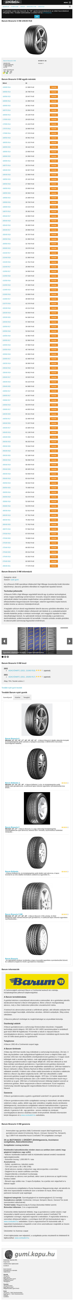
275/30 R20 (6, 538)
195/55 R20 (6, 193)
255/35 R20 (6, 455)
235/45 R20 (6, 386)
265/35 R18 (6, 510)
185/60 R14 (6, 151)
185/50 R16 (6, 138)
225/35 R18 (6, 308)
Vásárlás (53, 87)
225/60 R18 (6, 354)
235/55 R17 (6, 395)
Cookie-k (6, 1265)
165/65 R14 (6, 101)
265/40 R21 (6, 520)
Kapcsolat (6, 1262)
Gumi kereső (7, 1269)
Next (69, 641)
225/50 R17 (6, 326)
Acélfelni (6, 1296)
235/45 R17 (6, 377)
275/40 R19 (6, 547)
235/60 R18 (6, 405)
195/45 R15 (6, 170)
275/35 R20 (6, 543)
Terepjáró (26, 697)
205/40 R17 (6, 216)
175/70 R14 (6, 128)
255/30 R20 (6, 446)
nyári (4, 70)
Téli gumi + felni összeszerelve (12, 1292)
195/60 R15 (6, 198)
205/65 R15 (6, 248)
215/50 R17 (6, 271)
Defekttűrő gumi (8, 1280)
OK (37, 16)
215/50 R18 (6, 276)
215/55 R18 (6, 285)
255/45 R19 (6, 478)
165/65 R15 (6, 105)
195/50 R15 (6, 179)
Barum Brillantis (11, 871)
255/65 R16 (6, 506)
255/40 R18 (6, 460)
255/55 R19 (6, 497)
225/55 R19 (6, 349)
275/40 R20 (6, 552)
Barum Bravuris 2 (12, 827)
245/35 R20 (6, 414)
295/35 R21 (6, 566)
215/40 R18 (6, 257)
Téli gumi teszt (7, 1285)
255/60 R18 (6, 501)
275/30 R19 (6, 533)
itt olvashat (47, 13)
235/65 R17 (6, 409)
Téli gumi (6, 1276)
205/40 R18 (6, 221)
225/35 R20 (6, 317)
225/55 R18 (6, 345)
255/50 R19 (6, 483)
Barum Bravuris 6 (12, 739)
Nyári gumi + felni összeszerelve (13, 1294)
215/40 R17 (6, 253)
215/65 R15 (6, 290)
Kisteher (17, 697)
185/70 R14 (6, 165)
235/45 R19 (6, 382)
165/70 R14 (6, 110)
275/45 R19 (6, 556)
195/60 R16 (6, 202)
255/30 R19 (6, 441)
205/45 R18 (6, 234)
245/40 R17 (6, 418)
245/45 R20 (6, 437)
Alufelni (5, 1295)
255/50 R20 (6, 487)
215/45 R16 (6, 262)
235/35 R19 (6, 363)
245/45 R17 (6, 428)
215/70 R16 (6, 303)
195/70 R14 (6, 211)
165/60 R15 (6, 96)
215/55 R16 (6, 280)
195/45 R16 (6, 174)
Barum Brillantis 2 (12, 783)
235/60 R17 (6, 400)
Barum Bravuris (11, 959)
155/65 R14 (6, 87)
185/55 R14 (6, 142)
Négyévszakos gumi (9, 1279)
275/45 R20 (6, 561)
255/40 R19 (6, 464)
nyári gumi (15, 580)
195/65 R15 (6, 207)
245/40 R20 (6, 423)
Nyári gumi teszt (8, 1287)
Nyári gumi (6, 1277)
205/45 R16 (6, 225)
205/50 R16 (6, 239)
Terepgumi (6, 1281)
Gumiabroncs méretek (10, 1270)
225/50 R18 (6, 331)
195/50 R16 (6, 184)
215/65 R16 (6, 294)
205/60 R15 (6, 244)
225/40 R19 (6, 322)
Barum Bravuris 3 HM (14, 914)
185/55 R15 (6, 147)
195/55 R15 (6, 188)
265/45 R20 (6, 524)
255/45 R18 (6, 474)
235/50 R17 (6, 391)
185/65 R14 (6, 161)
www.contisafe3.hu (28, 1115)
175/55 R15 (6, 119)
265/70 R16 (6, 529)
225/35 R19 (6, 313)
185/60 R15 (6, 156)
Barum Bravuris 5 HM (9, 61)
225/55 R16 (6, 336)
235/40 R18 (6, 368)
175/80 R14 (6, 133)
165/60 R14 (6, 92)
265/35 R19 (6, 515)
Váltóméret (6, 1272)
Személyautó (7, 697)
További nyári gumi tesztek (12, 688)
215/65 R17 (6, 299)
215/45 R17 (6, 267)
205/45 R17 (6, 230)
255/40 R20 (6, 469)
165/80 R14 (6, 115)
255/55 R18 (6, 492)
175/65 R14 (6, 124)
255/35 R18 (6, 451)
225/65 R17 (6, 359)
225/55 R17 (6, 340)
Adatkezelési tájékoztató (10, 1264)
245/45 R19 (6, 432)
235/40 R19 (6, 372)
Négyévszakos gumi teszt (11, 1288)
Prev (3, 641)
